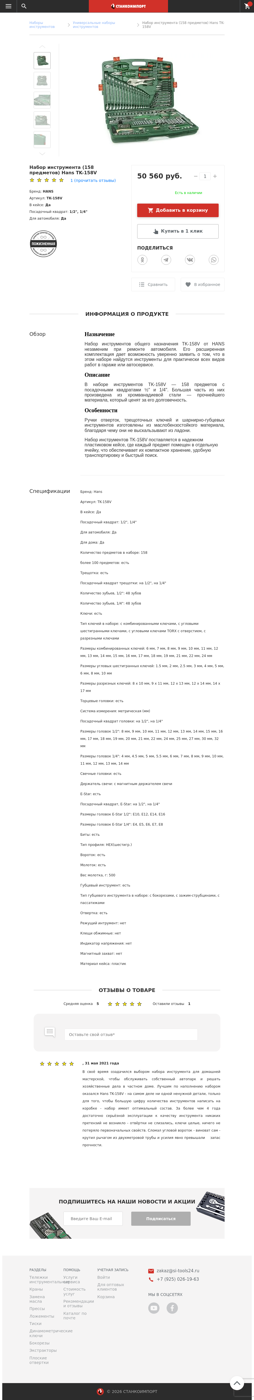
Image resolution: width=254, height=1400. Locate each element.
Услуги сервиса (71, 1279)
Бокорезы (39, 1343)
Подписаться (161, 1218)
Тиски (35, 1323)
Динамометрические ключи (42, 1333)
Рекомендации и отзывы (76, 1303)
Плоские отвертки (39, 1360)
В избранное (207, 284)
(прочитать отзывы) (93, 180)
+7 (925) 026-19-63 (232, 6)
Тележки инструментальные (42, 1279)
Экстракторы (42, 1350)
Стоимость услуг (74, 1291)
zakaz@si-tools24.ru (178, 1271)
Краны (36, 1289)
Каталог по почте (75, 1315)
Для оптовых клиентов (110, 1286)
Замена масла (37, 1299)
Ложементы (41, 1316)
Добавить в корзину (182, 210)
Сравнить (157, 284)
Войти (103, 1277)
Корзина (106, 1297)
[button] (42, 46)
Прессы (37, 1308)
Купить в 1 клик (182, 231)
